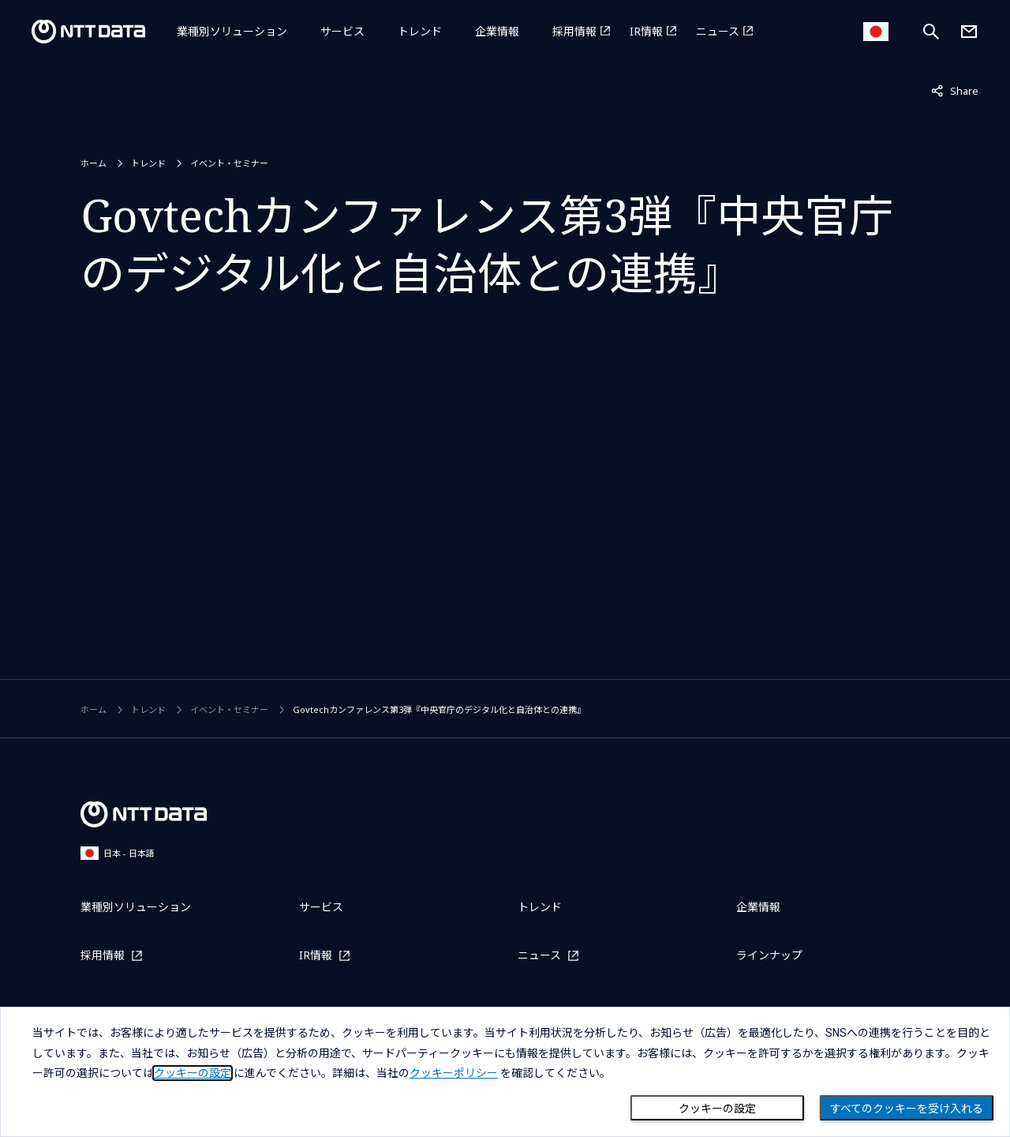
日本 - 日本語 (117, 853)
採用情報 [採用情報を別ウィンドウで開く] (574, 31)
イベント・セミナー (229, 163)
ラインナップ (769, 955)
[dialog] (505, 1072)
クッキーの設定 (717, 1108)
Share (954, 90)
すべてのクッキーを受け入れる (906, 1108)
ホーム (93, 163)
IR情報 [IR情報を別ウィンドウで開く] (646, 31)
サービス (342, 31)
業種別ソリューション (232, 31)
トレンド (420, 31)
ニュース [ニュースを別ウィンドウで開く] (717, 31)
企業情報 (497, 31)
